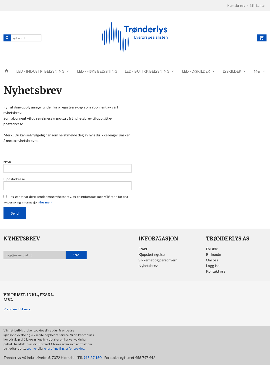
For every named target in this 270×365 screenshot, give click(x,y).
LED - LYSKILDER (196, 71)
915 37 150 (92, 357)
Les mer (32, 348)
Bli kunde (213, 254)
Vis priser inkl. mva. (17, 309)
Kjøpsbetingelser (152, 254)
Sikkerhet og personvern (157, 260)
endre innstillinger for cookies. (64, 348)
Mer (257, 71)
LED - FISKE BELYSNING (97, 71)
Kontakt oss (215, 271)
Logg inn (212, 265)
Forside (212, 249)
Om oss (212, 260)
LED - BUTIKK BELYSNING (147, 71)
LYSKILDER (232, 71)
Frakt (142, 249)
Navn (7, 162)
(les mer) (45, 202)
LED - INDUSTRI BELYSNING (40, 71)
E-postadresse (14, 179)
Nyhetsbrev (148, 265)
